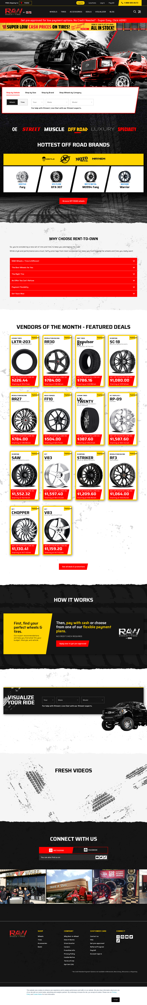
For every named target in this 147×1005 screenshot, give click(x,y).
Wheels (53, 11)
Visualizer (100, 11)
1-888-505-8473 (129, 2)
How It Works (69, 939)
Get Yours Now (18, 293)
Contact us (94, 936)
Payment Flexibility (20, 287)
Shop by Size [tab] (30, 92)
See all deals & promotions (73, 566)
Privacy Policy (69, 954)
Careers (67, 947)
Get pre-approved (97, 943)
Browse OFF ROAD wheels (74, 201)
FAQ (91, 939)
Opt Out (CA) (69, 964)
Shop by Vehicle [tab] (13, 92)
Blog (112, 11)
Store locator (69, 943)
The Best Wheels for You (22, 267)
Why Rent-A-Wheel (71, 936)
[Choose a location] (21, 3)
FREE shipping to (11, 3)
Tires (63, 11)
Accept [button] (115, 1000)
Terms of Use (69, 961)
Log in (102, 3)
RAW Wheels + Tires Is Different (25, 261)
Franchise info (69, 950)
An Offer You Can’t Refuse (23, 280)
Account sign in (96, 954)
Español (80, 3)
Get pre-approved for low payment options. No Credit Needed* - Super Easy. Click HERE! (73, 20)
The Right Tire (18, 274)
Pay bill (111, 3)
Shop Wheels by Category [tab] (70, 92)
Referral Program (97, 947)
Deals (89, 11)
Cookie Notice (37, 994)
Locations (92, 3)
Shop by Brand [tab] (48, 92)
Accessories (76, 11)
